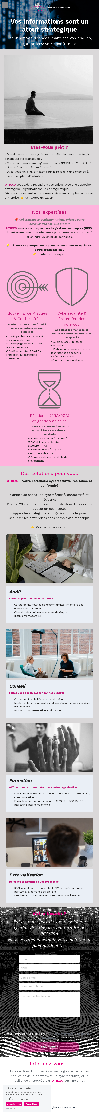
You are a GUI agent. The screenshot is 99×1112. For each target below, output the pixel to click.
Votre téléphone (32, 989)
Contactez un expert (39, 200)
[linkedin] (49, 1099)
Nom (24, 971)
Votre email (28, 980)
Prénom (26, 962)
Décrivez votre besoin (35, 999)
